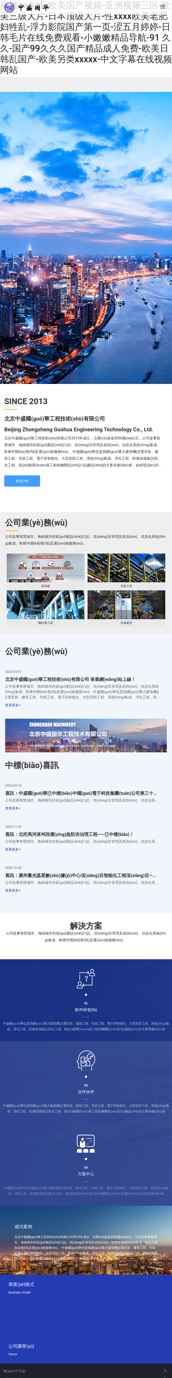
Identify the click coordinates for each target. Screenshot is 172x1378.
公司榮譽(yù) (21, 1346)
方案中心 (86, 1174)
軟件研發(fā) (86, 1010)
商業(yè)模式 (21, 1284)
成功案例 (23, 1227)
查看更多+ (13, 705)
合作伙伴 (86, 1092)
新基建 (45, 586)
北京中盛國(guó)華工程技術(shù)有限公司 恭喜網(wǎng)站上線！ (70, 679)
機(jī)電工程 (45, 622)
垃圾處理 (126, 622)
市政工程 (126, 586)
